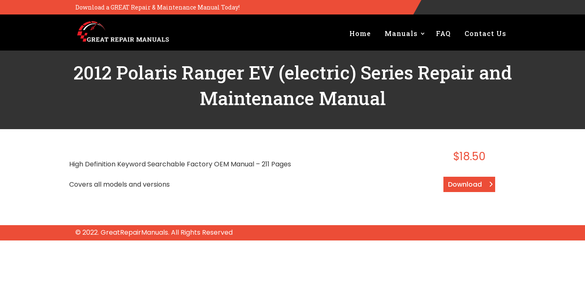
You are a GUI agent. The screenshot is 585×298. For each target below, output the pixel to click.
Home (360, 33)
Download (465, 184)
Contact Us (485, 33)
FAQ (443, 33)
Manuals (401, 33)
